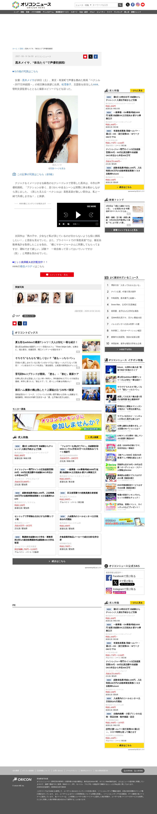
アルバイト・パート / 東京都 (79, 497)
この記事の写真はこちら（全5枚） (34, 174)
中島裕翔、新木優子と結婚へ (123, 298)
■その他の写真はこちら (25, 71)
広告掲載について (43, 771)
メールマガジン (71, 771)
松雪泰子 (66, 84)
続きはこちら (58, 561)
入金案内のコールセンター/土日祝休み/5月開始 (123, 700)
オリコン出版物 (28, 771)
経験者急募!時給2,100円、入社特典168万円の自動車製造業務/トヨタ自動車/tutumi (124, 171)
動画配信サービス (62, 12)
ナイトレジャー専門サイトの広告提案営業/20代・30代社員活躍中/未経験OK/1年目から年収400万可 (123, 152)
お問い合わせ (58, 771)
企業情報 (139, 771)
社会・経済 (84, 12)
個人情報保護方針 (101, 771)
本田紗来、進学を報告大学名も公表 (126, 343)
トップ (16, 12)
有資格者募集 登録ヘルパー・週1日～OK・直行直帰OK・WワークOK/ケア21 (123, 134)
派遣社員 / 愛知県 (34, 500)
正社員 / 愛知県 (34, 477)
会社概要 (16, 771)
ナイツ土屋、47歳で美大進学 (123, 292)
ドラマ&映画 (36, 12)
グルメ (92, 12)
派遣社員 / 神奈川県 (34, 452)
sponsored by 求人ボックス (93, 567)
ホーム (15, 49)
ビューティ (101, 12)
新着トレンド (136, 12)
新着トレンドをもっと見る (124, 230)
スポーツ (74, 12)
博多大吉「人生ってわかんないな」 (126, 285)
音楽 (27, 12)
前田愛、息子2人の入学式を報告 (125, 311)
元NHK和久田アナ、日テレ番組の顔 (126, 318)
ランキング (118, 12)
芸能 (22, 12)
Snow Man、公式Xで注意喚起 (123, 304)
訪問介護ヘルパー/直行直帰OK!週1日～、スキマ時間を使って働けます (123, 730)
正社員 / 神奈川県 (79, 453)
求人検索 (94, 437)
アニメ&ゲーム (48, 12)
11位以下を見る (124, 349)
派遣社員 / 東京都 (79, 475)
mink (95, 84)
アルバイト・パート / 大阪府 (34, 544)
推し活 (126, 12)
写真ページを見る (57, 168)
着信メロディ (27, 266)
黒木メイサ (28, 80)
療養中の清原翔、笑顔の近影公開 (125, 337)
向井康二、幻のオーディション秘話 (126, 330)
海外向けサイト (86, 771)
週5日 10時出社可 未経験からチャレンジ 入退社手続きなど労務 (123, 98)
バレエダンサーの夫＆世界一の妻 (125, 324)
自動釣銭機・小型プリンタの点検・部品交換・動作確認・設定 (124, 715)
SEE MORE (91, 206)
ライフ (109, 12)
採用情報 (129, 771)
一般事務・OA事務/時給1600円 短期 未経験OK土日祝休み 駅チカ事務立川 (123, 115)
